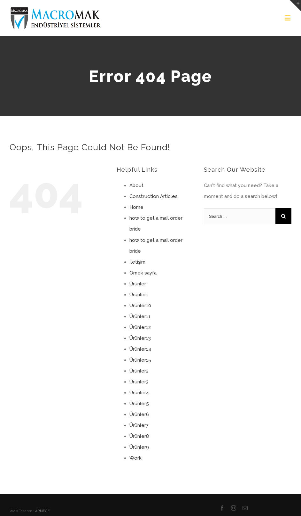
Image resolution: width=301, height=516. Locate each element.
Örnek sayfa (143, 273)
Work (135, 458)
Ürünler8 (139, 436)
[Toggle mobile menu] (288, 17)
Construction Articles (153, 196)
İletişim (137, 262)
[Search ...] (239, 216)
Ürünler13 (140, 338)
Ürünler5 (139, 403)
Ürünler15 (140, 360)
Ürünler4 (139, 393)
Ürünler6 (139, 414)
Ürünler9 (139, 447)
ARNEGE (42, 511)
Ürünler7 (139, 425)
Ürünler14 (140, 349)
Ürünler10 (140, 305)
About (136, 185)
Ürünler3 (139, 382)
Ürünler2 (139, 371)
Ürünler (137, 284)
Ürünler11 (139, 316)
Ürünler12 (140, 327)
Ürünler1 (138, 295)
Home (136, 207)
